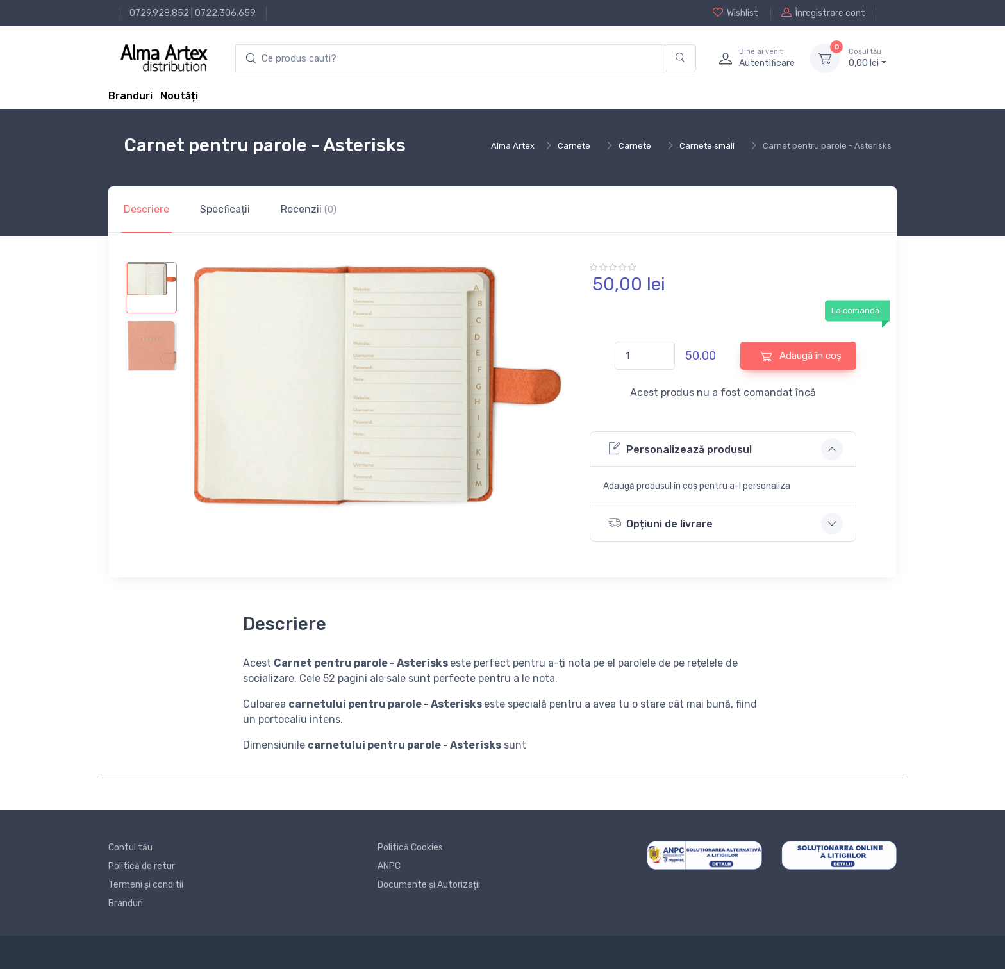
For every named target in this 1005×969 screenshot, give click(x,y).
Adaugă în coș (801, 356)
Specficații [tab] (225, 209)
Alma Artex (513, 146)
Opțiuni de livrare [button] (660, 522)
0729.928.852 (159, 13)
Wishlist (735, 13)
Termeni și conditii (145, 884)
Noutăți (179, 96)
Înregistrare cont (823, 13)
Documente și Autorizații (429, 884)
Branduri (130, 96)
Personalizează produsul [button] (680, 448)
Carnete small (707, 146)
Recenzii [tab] (308, 209)
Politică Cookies (410, 847)
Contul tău (130, 847)
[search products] (450, 58)
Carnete (574, 146)
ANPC (389, 866)
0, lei (867, 58)
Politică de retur (141, 866)
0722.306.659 (225, 13)
